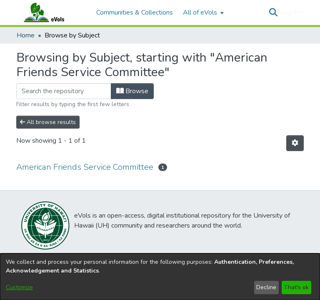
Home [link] (26, 35)
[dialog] (160, 276)
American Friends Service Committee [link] (84, 167)
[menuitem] (202, 12)
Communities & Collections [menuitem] (134, 12)
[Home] (52, 12)
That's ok (296, 287)
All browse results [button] (48, 122)
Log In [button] (290, 12)
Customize (19, 287)
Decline (266, 287)
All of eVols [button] (200, 12)
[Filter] (63, 91)
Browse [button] (132, 91)
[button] (273, 12)
